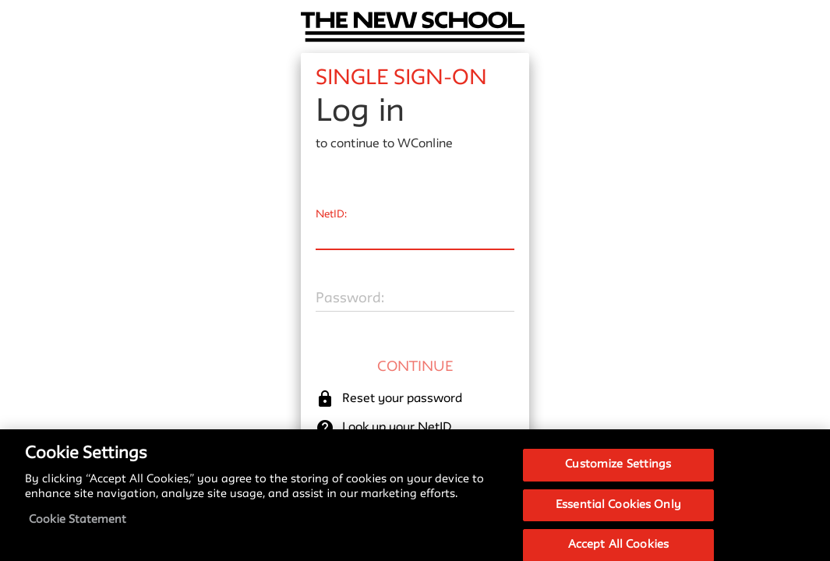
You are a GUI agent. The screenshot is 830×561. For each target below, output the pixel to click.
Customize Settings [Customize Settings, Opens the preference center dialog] (618, 472)
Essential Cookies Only (618, 511)
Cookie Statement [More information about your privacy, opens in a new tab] (77, 527)
